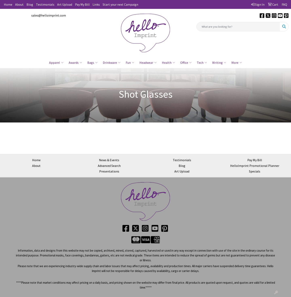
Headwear (148, 62)
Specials (254, 171)
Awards (75, 62)
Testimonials (45, 4)
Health (168, 62)
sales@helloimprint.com (48, 15)
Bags (92, 62)
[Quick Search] (238, 26)
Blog (29, 4)
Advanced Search (109, 166)
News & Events (109, 160)
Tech (202, 62)
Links (96, 4)
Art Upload (64, 4)
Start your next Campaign (120, 4)
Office (186, 62)
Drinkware (111, 62)
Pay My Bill (82, 4)
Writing (219, 62)
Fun (130, 62)
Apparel (56, 62)
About (19, 4)
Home (8, 4)
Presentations (109, 171)
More (236, 62)
